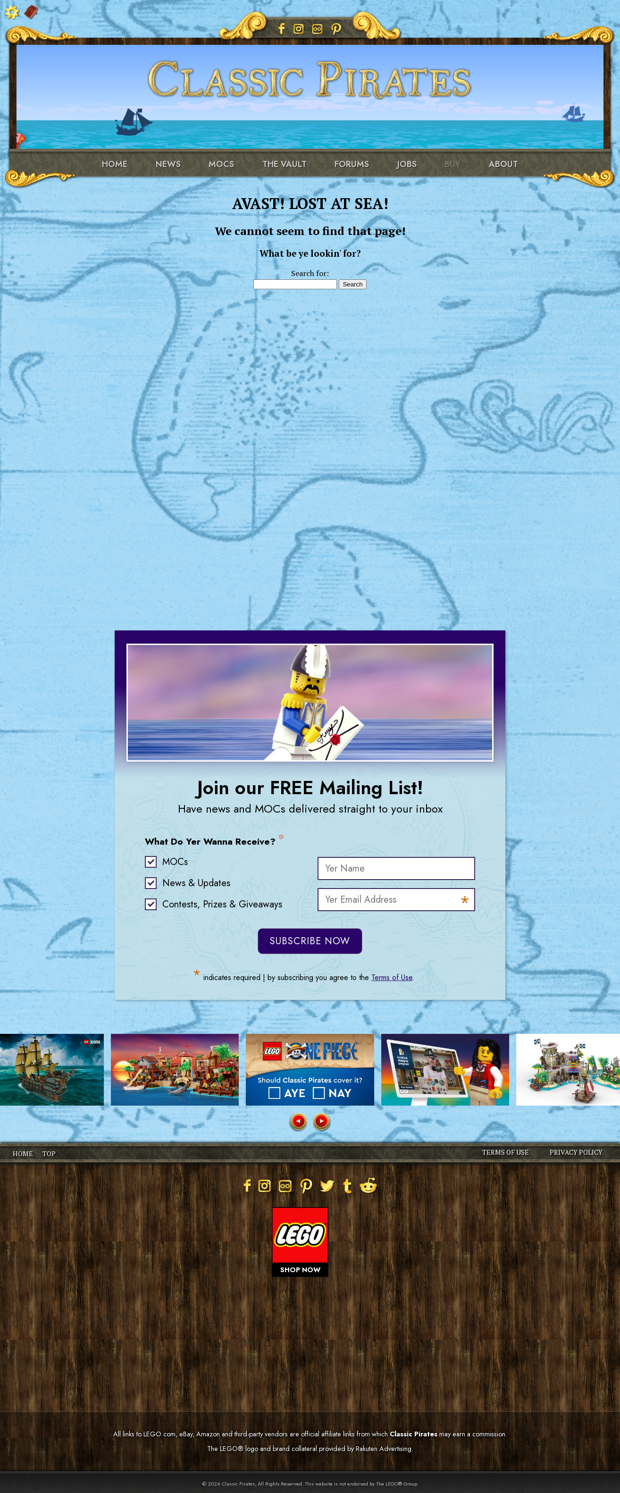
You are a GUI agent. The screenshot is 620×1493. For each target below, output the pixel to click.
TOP (49, 1153)
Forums (352, 164)
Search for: (310, 273)
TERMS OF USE (505, 1152)
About (503, 164)
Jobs (407, 164)
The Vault (284, 164)
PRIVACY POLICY (576, 1152)
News (168, 164)
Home (114, 164)
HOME (23, 1153)
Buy (452, 164)
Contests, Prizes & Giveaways (222, 904)
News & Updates (196, 883)
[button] (297, 1122)
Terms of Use (391, 977)
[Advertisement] (310, 442)
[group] (175, 1070)
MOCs (221, 164)
